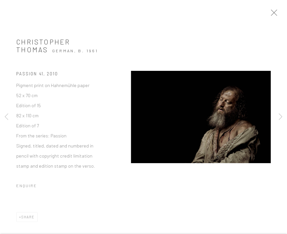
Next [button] (280, 117)
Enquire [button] (26, 187)
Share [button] (28, 219)
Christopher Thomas (43, 48)
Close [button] (278, 15)
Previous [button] (6, 117)
